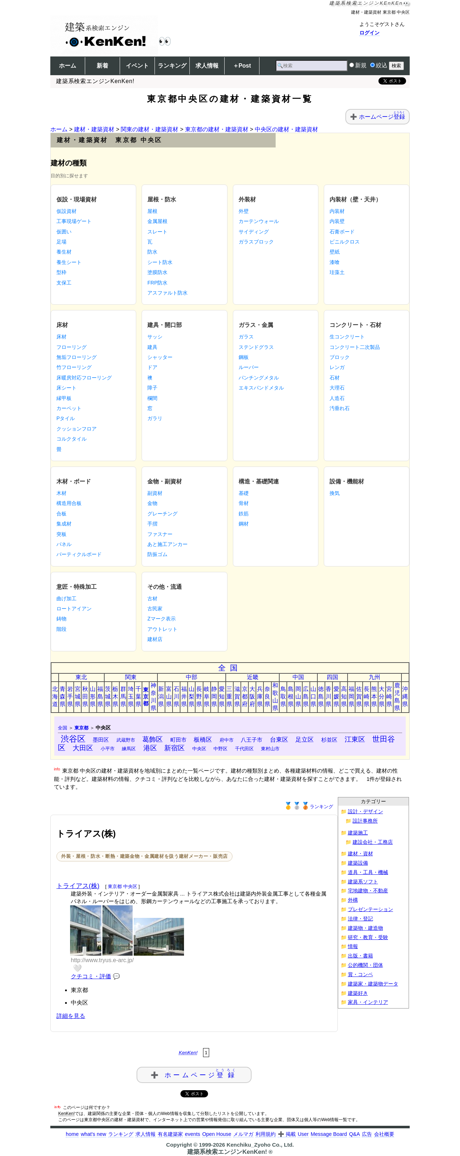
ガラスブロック (256, 242)
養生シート (69, 262)
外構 (353, 900)
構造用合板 (69, 503)
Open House (216, 1134)
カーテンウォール (259, 221)
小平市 (108, 748)
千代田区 (244, 748)
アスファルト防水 (167, 293)
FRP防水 (157, 283)
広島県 (306, 696)
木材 (61, 493)
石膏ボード (342, 232)
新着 (102, 66)
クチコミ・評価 (91, 976)
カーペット (69, 408)
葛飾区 (152, 739)
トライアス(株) (78, 885)
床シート (66, 388)
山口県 (313, 696)
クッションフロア (76, 429)
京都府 (245, 696)
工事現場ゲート (74, 221)
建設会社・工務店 (373, 842)
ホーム (67, 66)
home (72, 1134)
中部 (191, 677)
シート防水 (159, 262)
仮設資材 (66, 211)
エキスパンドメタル (261, 388)
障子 (152, 388)
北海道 (55, 696)
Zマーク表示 (161, 619)
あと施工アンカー (167, 544)
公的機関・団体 (365, 965)
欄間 (152, 398)
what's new (93, 1134)
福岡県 (351, 696)
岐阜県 (207, 696)
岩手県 (70, 696)
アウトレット (162, 629)
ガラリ (154, 418)
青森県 (62, 696)
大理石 (337, 388)
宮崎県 (389, 696)
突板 (61, 534)
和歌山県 (275, 696)
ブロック (340, 357)
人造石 (337, 398)
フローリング (71, 347)
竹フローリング (74, 367)
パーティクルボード (79, 554)
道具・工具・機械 (368, 872)
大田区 (83, 748)
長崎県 (366, 696)
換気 (335, 493)
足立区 (304, 739)
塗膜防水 (157, 272)
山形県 (93, 696)
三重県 (229, 696)
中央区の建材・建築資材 (286, 129)
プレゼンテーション (370, 909)
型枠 (61, 272)
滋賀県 (237, 696)
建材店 (154, 639)
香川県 (328, 696)
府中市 (227, 740)
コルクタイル (71, 439)
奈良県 (267, 696)
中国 (298, 677)
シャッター (159, 357)
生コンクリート (347, 337)
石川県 (176, 696)
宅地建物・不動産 (368, 890)
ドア (152, 367)
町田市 (178, 740)
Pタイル (65, 418)
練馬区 (129, 748)
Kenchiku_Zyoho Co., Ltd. (260, 1145)
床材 (61, 337)
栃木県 (115, 696)
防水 (152, 252)
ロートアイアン (74, 608)
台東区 (279, 739)
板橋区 (203, 739)
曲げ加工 (66, 598)
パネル (64, 544)
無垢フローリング (76, 357)
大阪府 (252, 696)
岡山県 (298, 696)
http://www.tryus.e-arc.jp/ (102, 960)
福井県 (184, 696)
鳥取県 (283, 696)
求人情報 (207, 66)
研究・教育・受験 (368, 937)
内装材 (337, 211)
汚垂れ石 (340, 408)
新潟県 (161, 696)
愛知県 (222, 696)
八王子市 (251, 740)
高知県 (344, 696)
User (303, 1134)
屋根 (152, 211)
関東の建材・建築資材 (149, 129)
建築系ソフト (363, 881)
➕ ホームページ (194, 1073)
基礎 (244, 493)
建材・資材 (360, 853)
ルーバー (249, 367)
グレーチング (162, 513)
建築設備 (358, 863)
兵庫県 (260, 696)
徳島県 (321, 696)
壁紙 (335, 252)
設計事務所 (365, 821)
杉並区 (329, 740)
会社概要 (384, 1134)
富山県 (169, 696)
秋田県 (85, 696)
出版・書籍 (360, 956)
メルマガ (243, 1134)
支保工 (64, 283)
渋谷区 (73, 738)
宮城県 (77, 696)
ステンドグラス (256, 347)
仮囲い (64, 232)
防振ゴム (157, 554)
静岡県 (214, 696)
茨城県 (108, 696)
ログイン (369, 33)
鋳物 (61, 619)
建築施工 (358, 833)
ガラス (246, 337)
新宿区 (174, 748)
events (192, 1134)
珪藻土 (337, 272)
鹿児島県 (397, 696)
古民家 (154, 608)
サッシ (154, 337)
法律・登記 (360, 918)
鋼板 (244, 357)
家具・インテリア (368, 1002)
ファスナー (159, 534)
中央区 (199, 748)
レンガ (337, 367)
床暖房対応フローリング (84, 378)
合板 (61, 513)
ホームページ (382, 117)
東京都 (145, 696)
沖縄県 (405, 696)
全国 (230, 668)
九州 (374, 677)
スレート (157, 232)
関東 (131, 677)
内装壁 (337, 221)
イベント (137, 66)
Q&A (354, 1134)
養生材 (64, 252)
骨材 (244, 503)
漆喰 (335, 262)
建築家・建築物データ (373, 984)
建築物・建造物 (365, 928)
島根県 (291, 696)
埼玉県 (131, 696)
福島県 (100, 696)
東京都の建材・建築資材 (216, 129)
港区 (150, 748)
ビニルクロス (345, 242)
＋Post (242, 66)
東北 (81, 677)
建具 (152, 347)
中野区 (220, 748)
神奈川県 (153, 696)
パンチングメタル (259, 378)
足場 (61, 242)
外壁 (244, 211)
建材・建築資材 (94, 129)
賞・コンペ (360, 974)
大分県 (382, 696)
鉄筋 (244, 513)
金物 (152, 503)
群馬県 (123, 696)
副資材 (154, 493)
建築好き (358, 993)
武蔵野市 (125, 740)
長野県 (199, 696)
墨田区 (101, 740)
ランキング (172, 66)
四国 (332, 677)
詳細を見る (70, 1016)
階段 (61, 629)
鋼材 (244, 524)
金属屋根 (157, 221)
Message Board (329, 1134)
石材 (335, 378)
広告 (367, 1134)
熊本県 (374, 696)
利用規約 (266, 1134)
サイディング (254, 232)
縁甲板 (64, 398)
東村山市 (270, 748)
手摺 (152, 524)
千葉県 (138, 696)
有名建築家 (170, 1134)
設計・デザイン (365, 811)
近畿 (252, 677)
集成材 (64, 524)
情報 (353, 946)
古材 (152, 598)
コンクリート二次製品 (355, 347)
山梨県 (191, 696)
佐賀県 (359, 696)
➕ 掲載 (287, 1134)
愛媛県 (336, 696)
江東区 (355, 739)
